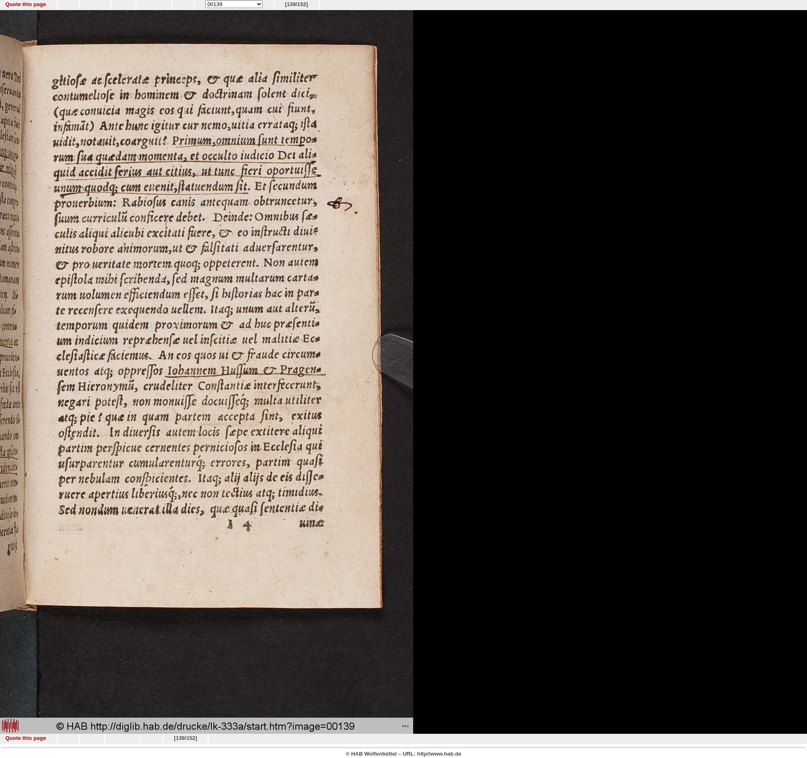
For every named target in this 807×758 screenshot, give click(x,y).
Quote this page (25, 4)
